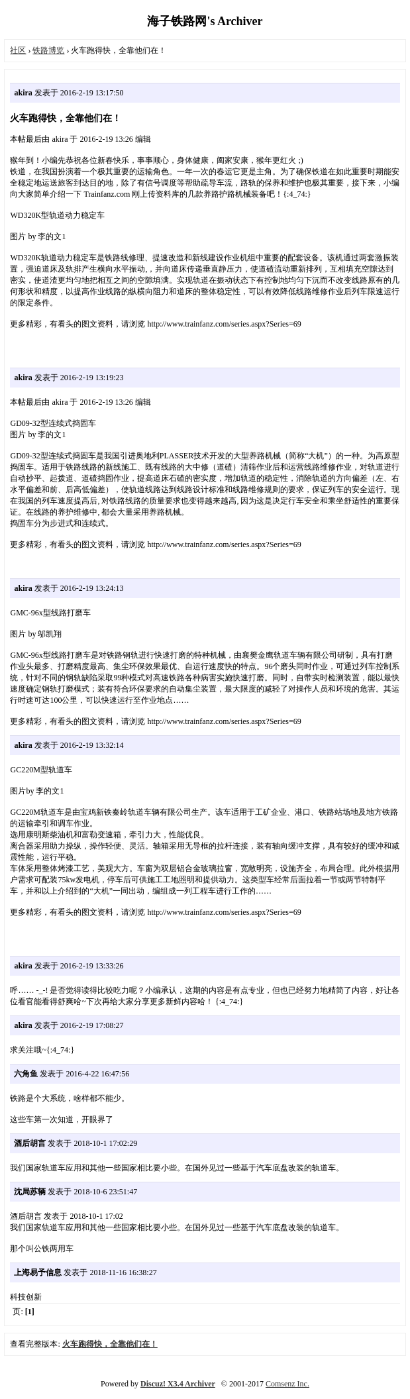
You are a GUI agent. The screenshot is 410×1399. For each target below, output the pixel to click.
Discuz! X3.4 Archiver (177, 1383)
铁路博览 (48, 50)
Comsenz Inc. (287, 1383)
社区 (18, 50)
